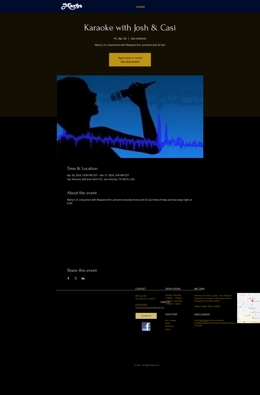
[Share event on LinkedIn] (83, 278)
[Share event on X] (75, 278)
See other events (130, 61)
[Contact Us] (146, 316)
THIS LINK (203, 320)
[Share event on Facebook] (68, 278)
